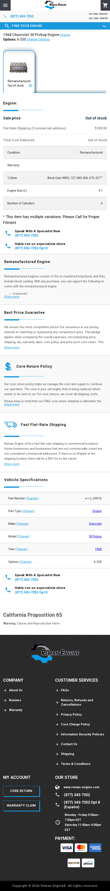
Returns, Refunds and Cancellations (74, 702)
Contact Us (66, 744)
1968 (98, 549)
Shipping (64, 754)
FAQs (62, 690)
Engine (97, 511)
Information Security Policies (79, 734)
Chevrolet (95, 523)
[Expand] (104, 26)
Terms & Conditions (72, 764)
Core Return (21, 791)
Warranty (12, 710)
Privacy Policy (68, 715)
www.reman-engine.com (81, 787)
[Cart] (105, 5)
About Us (13, 690)
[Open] (30, 85)
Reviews (12, 700)
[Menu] (5, 5)
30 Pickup (95, 536)
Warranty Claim (21, 805)
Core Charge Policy (72, 724)
